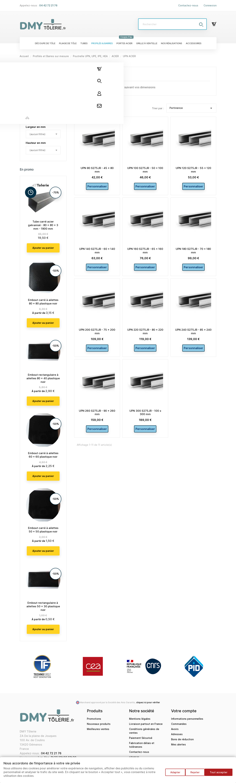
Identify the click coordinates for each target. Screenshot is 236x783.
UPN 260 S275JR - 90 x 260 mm (97, 418)
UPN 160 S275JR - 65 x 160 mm (145, 252)
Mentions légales (139, 718)
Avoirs (175, 729)
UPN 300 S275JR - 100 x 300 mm (145, 418)
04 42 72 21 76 (51, 753)
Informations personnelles (187, 718)
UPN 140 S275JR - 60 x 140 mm (97, 252)
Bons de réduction (182, 739)
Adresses (177, 734)
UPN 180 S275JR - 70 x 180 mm (193, 252)
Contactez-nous (188, 5)
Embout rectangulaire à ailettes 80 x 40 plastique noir (43, 378)
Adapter (172, 774)
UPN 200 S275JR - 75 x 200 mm (97, 335)
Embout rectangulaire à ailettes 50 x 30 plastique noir (43, 606)
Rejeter (193, 774)
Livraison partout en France (146, 723)
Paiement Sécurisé (140, 737)
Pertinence (191, 108)
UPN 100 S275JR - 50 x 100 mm (145, 169)
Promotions (94, 718)
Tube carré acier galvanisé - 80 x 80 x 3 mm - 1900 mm (43, 225)
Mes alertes (178, 744)
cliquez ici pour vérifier (148, 702)
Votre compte (183, 711)
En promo (27, 169)
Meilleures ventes (98, 729)
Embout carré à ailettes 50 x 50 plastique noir (43, 529)
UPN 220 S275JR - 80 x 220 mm (145, 335)
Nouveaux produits (98, 723)
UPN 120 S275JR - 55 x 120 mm (193, 169)
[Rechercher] (172, 24)
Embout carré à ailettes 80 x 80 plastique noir (43, 301)
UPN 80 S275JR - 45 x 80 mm (97, 169)
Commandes (179, 723)
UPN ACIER (28, 68)
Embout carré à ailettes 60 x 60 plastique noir (43, 454)
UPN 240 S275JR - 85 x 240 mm (193, 335)
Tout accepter (218, 774)
